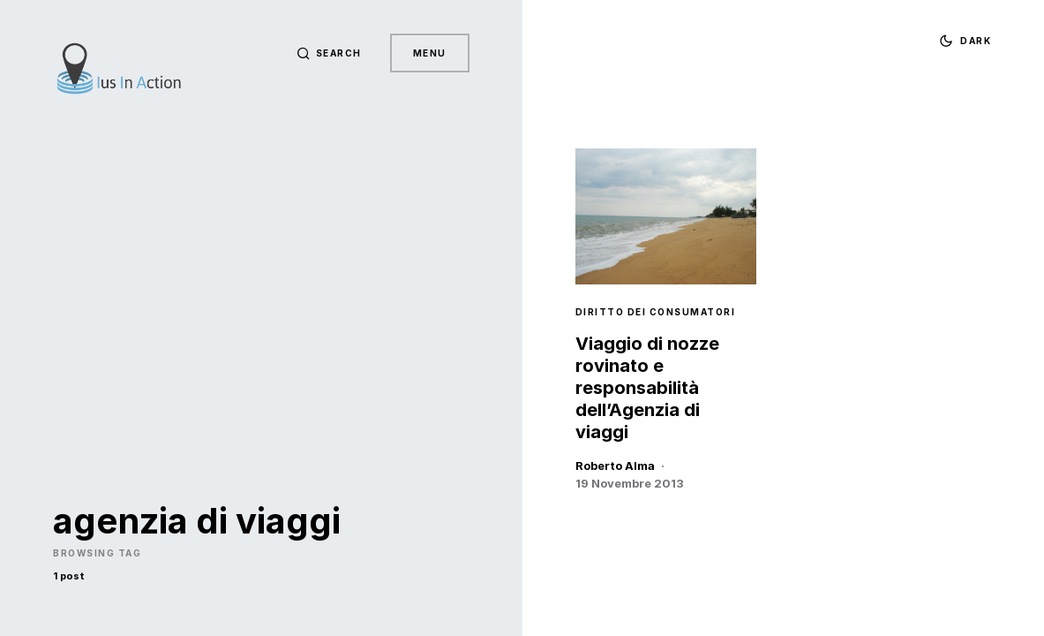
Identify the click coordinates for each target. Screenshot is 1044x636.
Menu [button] (430, 53)
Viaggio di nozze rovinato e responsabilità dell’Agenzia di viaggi (647, 388)
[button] (329, 53)
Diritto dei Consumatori (655, 312)
